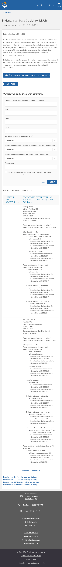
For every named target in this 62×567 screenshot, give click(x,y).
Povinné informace (31, 536)
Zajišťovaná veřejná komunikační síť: (19, 136)
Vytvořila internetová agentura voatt (31, 563)
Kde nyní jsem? (7, 13)
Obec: (7, 118)
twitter (41, 5)
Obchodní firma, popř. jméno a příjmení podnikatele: (25, 100)
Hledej (49, 5)
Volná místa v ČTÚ (31, 533)
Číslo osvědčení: (11, 163)
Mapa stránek (31, 559)
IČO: (6, 109)
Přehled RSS (32, 526)
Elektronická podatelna (32, 518)
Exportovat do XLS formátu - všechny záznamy (20, 480)
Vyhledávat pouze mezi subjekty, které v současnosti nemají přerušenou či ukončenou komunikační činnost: (28, 173)
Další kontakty (32, 522)
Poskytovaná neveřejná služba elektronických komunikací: (27, 154)
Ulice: (7, 127)
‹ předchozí (25, 471)
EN (54, 5)
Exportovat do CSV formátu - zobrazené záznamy (21, 482)
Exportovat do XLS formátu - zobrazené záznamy (21, 477)
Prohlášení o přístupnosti (31, 540)
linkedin (45, 5)
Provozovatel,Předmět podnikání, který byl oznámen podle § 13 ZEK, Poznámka (38, 199)
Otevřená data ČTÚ (31, 544)
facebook (37, 5)
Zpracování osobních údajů (31, 556)
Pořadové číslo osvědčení (10, 199)
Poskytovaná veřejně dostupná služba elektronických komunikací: (30, 145)
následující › (36, 471)
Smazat (43, 182)
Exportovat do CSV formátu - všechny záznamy (20, 485)
